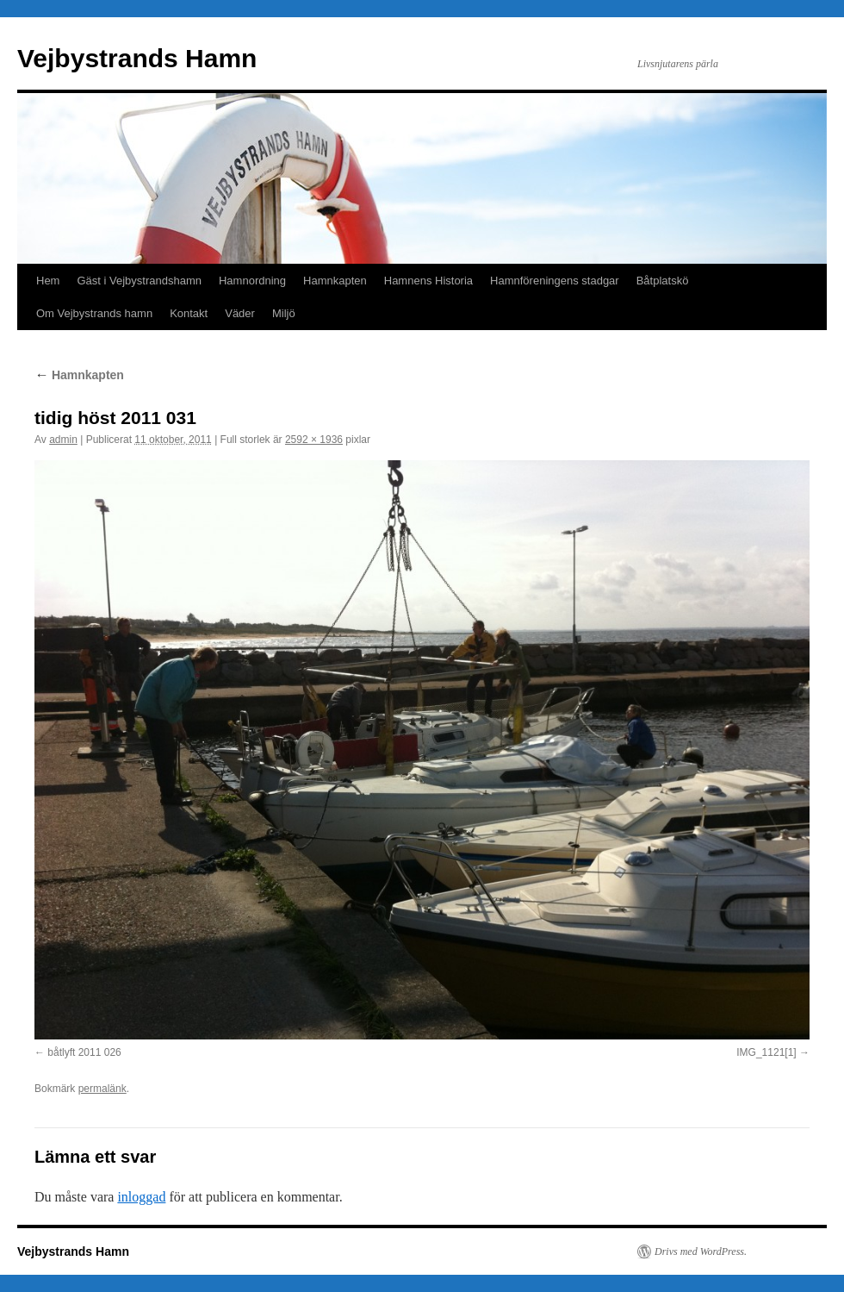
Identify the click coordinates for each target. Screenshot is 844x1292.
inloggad (141, 1196)
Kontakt (189, 313)
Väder (240, 313)
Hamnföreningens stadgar (554, 280)
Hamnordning (252, 280)
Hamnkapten (335, 280)
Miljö (283, 313)
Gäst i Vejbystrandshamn (139, 280)
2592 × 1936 (314, 440)
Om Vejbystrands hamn (94, 313)
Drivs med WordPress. (701, 1251)
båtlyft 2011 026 (84, 1052)
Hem (47, 280)
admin (63, 440)
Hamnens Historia (428, 280)
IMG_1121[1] (766, 1052)
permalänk (102, 1089)
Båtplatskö (662, 280)
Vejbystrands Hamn (137, 58)
